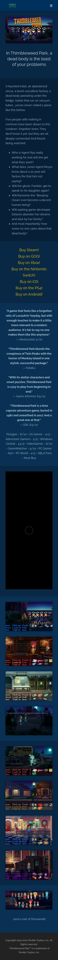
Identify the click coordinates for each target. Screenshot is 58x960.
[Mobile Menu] (50, 5)
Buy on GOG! (29, 256)
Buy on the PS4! (29, 288)
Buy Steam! (29, 250)
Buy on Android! (29, 294)
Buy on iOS (29, 281)
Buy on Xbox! (29, 262)
